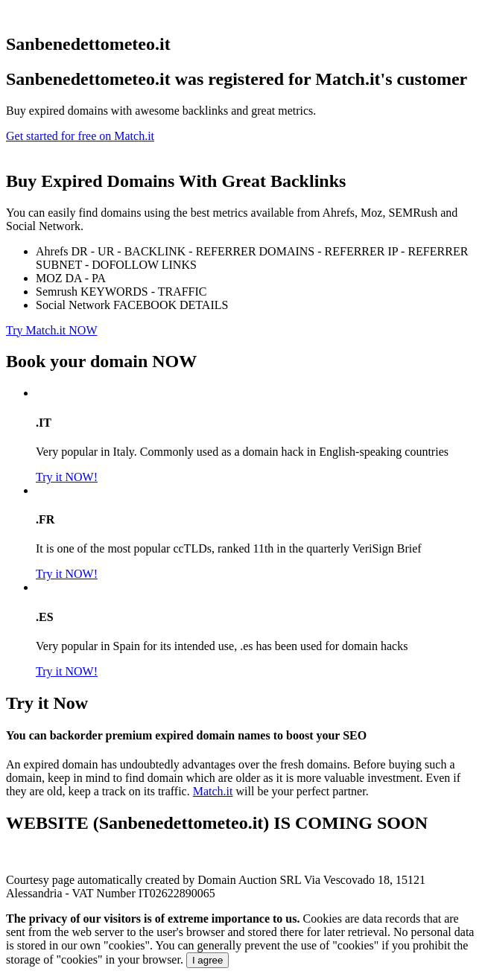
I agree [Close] (208, 960)
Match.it (213, 791)
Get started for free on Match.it (80, 136)
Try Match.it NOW (52, 330)
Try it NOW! (67, 477)
